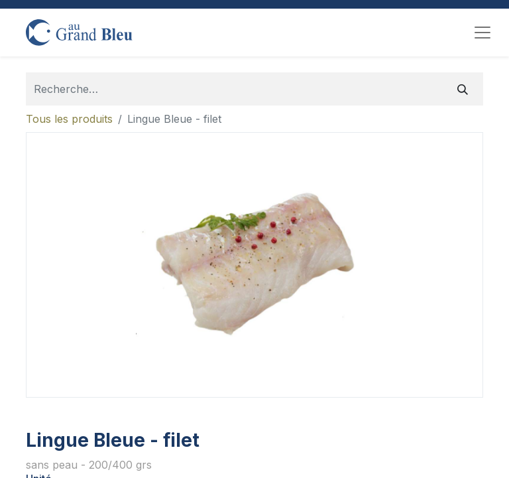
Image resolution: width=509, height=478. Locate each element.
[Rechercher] (462, 89)
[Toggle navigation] (482, 32)
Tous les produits (69, 118)
